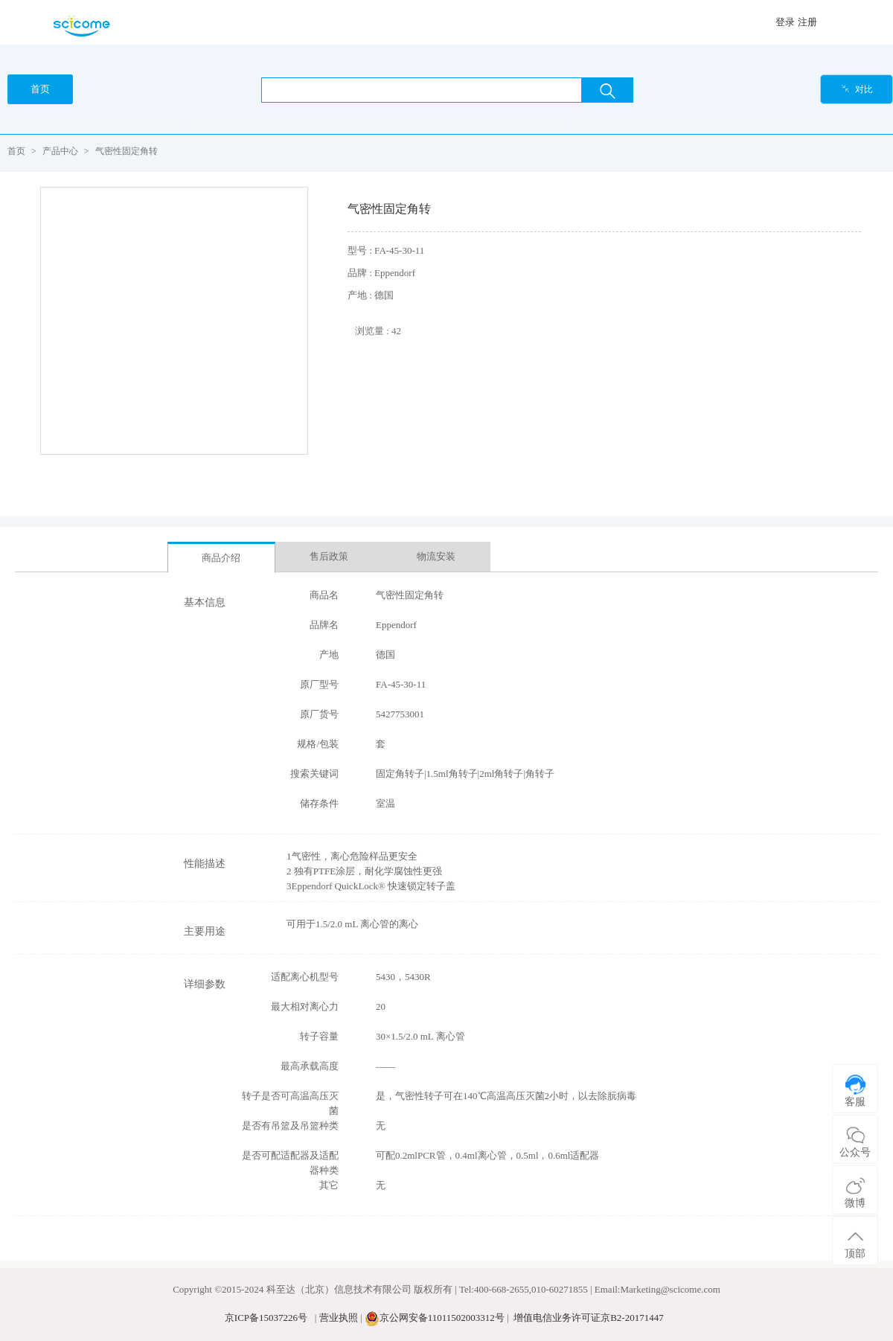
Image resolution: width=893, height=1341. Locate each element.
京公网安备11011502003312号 (442, 1317)
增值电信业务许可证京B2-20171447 (588, 1317)
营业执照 (338, 1317)
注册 (807, 22)
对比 (857, 89)
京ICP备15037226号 (266, 1317)
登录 (785, 22)
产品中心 (60, 151)
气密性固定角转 (126, 151)
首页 (16, 151)
